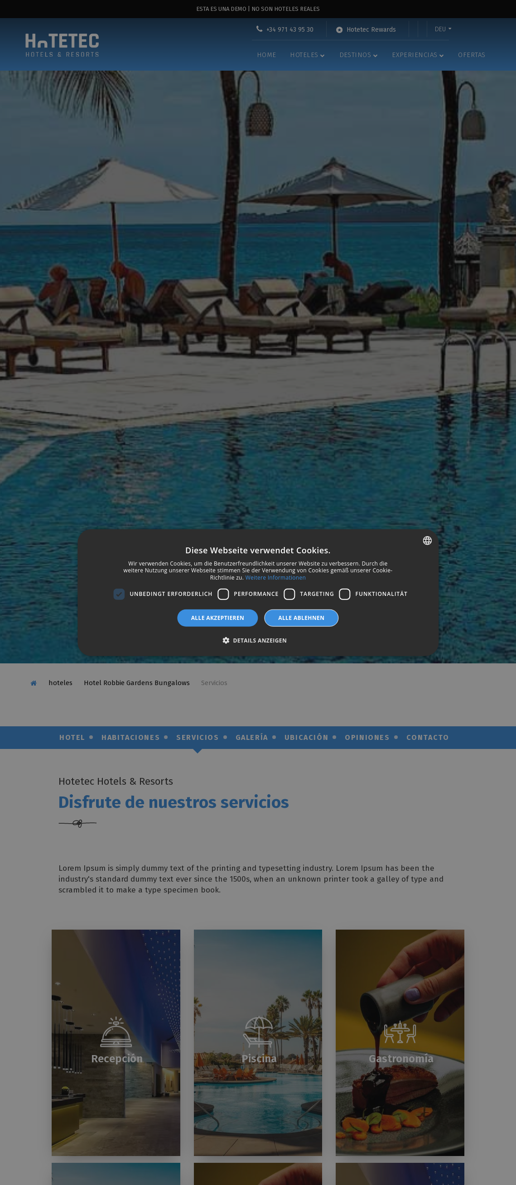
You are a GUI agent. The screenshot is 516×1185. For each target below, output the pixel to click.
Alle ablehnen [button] (301, 617)
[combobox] (427, 540)
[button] (258, 640)
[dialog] (258, 592)
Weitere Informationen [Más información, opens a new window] (276, 577)
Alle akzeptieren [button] (218, 617)
